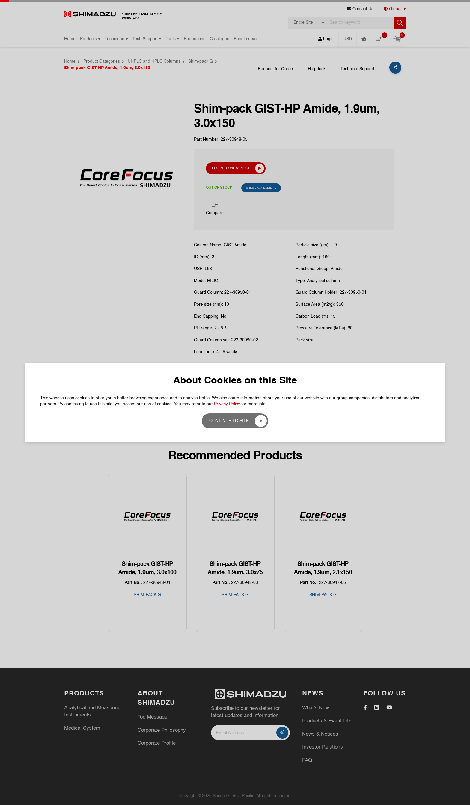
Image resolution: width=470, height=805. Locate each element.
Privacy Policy (227, 404)
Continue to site (229, 421)
